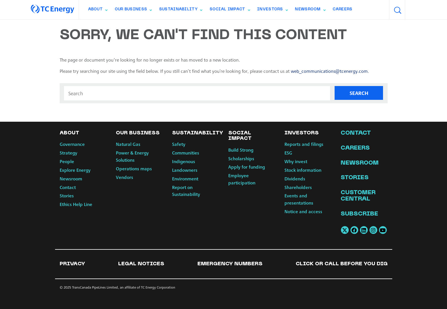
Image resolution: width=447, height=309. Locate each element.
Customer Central (358, 196)
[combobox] (413, 9)
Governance (72, 144)
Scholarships (241, 158)
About (97, 11)
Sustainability (180, 11)
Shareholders (298, 187)
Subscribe (359, 214)
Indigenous (183, 161)
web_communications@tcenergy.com (329, 71)
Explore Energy (75, 169)
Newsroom (310, 11)
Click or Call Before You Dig (342, 264)
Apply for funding (246, 166)
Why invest (295, 161)
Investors (272, 11)
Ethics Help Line (76, 204)
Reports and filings (303, 144)
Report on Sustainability (186, 191)
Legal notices (141, 264)
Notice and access (303, 211)
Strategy (68, 152)
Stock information (302, 169)
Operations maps (134, 168)
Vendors (124, 177)
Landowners (184, 169)
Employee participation (241, 179)
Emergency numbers (230, 264)
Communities (185, 152)
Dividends (294, 178)
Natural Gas (128, 144)
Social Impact (230, 11)
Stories (67, 195)
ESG (288, 152)
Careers (342, 9)
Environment (185, 178)
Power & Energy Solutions (132, 156)
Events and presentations (298, 199)
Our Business (133, 11)
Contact (68, 187)
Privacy (72, 264)
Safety (178, 144)
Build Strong (240, 149)
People (67, 161)
